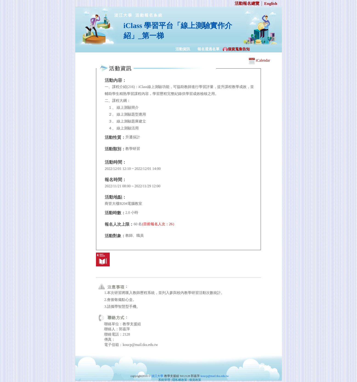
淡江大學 (157, 376)
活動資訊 (182, 49)
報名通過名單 (208, 49)
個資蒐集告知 (239, 49)
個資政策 (195, 380)
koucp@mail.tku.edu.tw (214, 376)
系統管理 (164, 380)
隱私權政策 (179, 380)
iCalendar (259, 60)
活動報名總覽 (247, 3)
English (270, 3)
